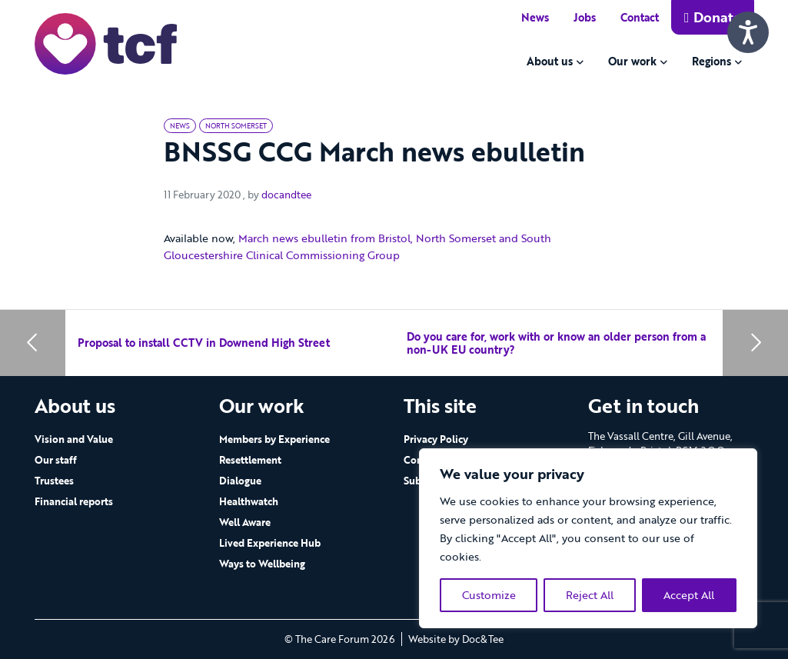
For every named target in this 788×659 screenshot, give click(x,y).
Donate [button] (712, 17)
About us (550, 61)
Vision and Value (74, 439)
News (535, 17)
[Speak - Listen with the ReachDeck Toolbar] (748, 32)
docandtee (286, 194)
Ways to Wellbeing (262, 564)
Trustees (54, 481)
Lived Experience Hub (270, 543)
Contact (639, 17)
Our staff (56, 460)
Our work (632, 61)
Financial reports (74, 501)
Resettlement (250, 460)
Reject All (589, 595)
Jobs (585, 17)
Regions (711, 61)
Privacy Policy (436, 439)
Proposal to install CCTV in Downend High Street (204, 342)
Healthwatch (248, 501)
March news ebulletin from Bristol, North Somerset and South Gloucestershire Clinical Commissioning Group (357, 246)
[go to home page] (106, 43)
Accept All (688, 595)
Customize (489, 595)
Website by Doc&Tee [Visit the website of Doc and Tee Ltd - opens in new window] (456, 639)
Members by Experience (274, 439)
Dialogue (240, 481)
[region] (588, 538)
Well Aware (245, 522)
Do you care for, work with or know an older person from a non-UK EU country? (556, 343)
